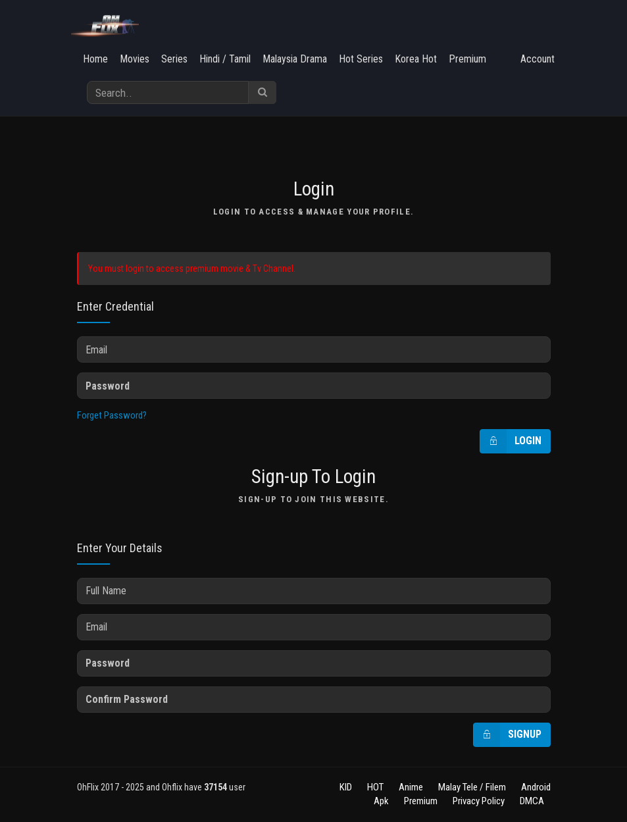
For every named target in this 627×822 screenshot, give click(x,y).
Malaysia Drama (295, 59)
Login (510, 441)
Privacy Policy (479, 801)
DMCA (532, 801)
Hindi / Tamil (225, 59)
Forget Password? (112, 415)
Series (174, 59)
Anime (411, 787)
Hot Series (361, 59)
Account (537, 59)
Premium (467, 59)
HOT (375, 787)
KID (345, 787)
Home (95, 59)
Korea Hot (416, 59)
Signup (507, 735)
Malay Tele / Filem (472, 787)
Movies (134, 59)
